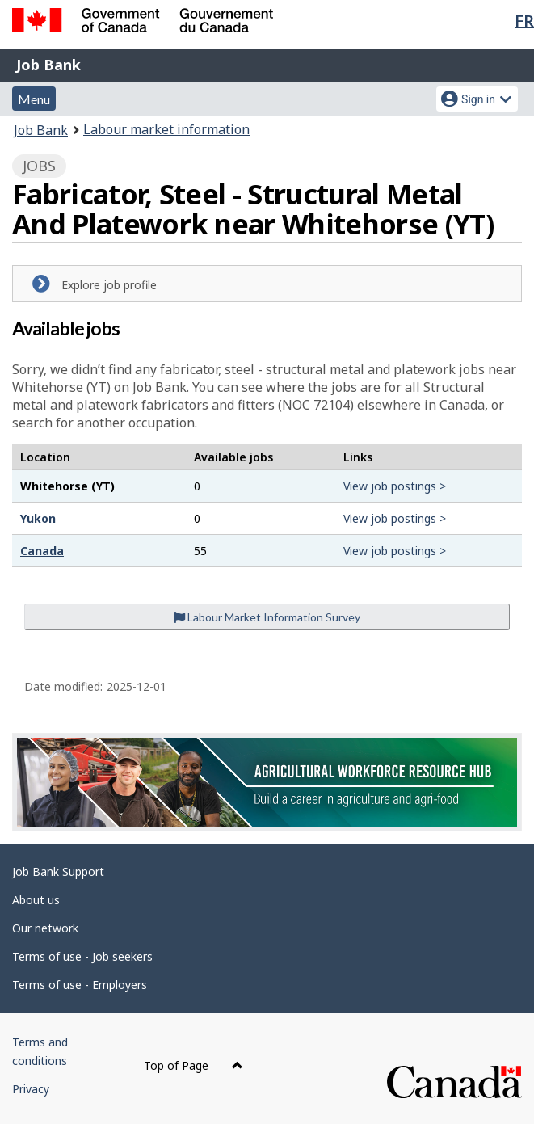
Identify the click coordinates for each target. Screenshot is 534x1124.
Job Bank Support (58, 871)
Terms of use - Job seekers (82, 956)
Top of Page (193, 1065)
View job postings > (394, 486)
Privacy (30, 1089)
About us (36, 899)
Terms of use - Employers (79, 984)
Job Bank (48, 64)
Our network (45, 928)
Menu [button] (34, 99)
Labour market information (166, 129)
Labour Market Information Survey (267, 617)
